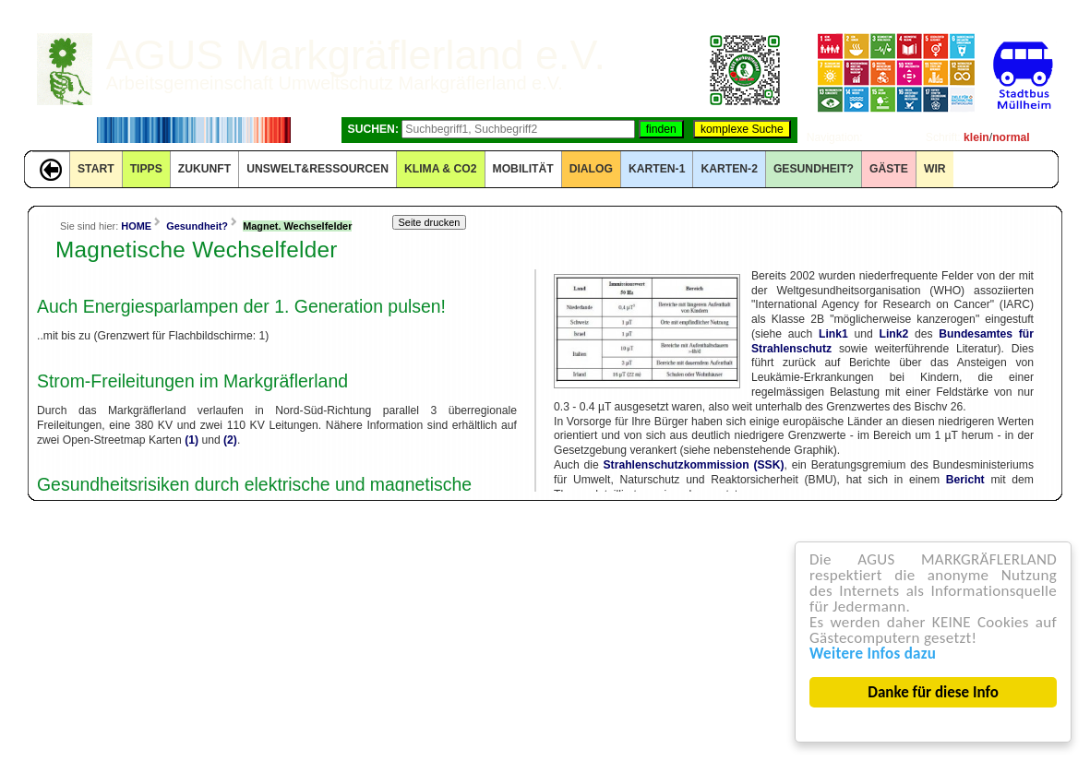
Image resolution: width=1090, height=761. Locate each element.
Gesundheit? (813, 168)
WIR (935, 168)
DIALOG (591, 168)
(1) (191, 440)
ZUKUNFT (204, 168)
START (96, 168)
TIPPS (146, 168)
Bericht (965, 479)
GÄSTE (888, 168)
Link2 (893, 333)
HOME (136, 226)
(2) (230, 440)
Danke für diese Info (934, 692)
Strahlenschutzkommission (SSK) (694, 464)
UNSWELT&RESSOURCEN (317, 168)
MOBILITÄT (523, 168)
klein (976, 137)
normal (1011, 137)
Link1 (833, 333)
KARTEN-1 (657, 168)
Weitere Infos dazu (872, 653)
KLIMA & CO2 (440, 168)
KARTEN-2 (729, 168)
